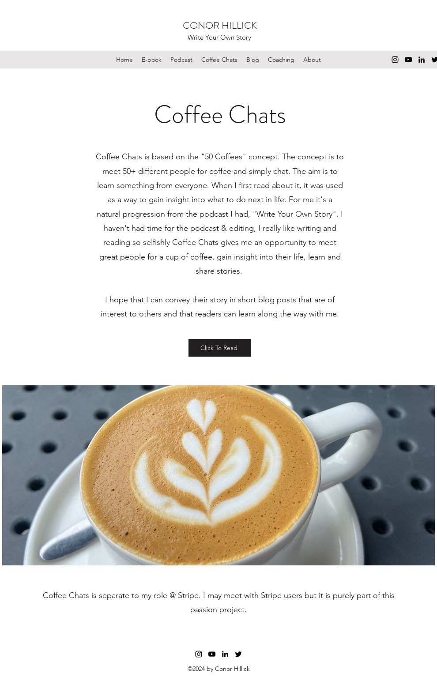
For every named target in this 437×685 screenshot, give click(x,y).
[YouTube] (408, 59)
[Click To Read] (219, 348)
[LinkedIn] (421, 59)
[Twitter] (238, 654)
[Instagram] (395, 59)
